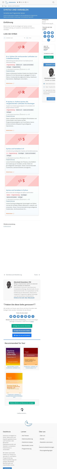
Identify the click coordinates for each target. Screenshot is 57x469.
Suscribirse (48, 57)
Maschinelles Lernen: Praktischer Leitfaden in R (13, 358)
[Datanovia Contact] (24, 2)
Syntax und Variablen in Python (17, 190)
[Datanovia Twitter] (18, 2)
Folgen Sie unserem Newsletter (22, 326)
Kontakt (41, 439)
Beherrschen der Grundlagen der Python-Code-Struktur (19, 192)
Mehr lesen (51, 99)
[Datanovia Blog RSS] (26, 2)
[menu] (3, 2)
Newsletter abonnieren (46, 442)
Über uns (42, 435)
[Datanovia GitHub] (22, 2)
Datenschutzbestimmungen (46, 446)
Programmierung (11, 64)
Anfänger (9, 67)
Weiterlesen (10, 83)
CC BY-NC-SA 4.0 (7, 226)
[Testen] (37, 274)
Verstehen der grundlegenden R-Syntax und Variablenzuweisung (22, 151)
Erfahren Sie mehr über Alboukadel (24, 298)
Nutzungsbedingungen (45, 450)
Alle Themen (25, 435)
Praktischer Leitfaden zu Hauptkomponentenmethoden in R (14, 385)
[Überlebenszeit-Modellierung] (13, 274)
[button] (2, 6)
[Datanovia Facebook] (20, 2)
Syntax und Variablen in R (15, 148)
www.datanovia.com (51, 83)
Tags (5, 6)
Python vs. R (19, 64)
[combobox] (53, 2)
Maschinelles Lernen (27, 445)
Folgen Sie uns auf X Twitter (22, 330)
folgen (32, 321)
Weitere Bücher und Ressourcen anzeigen (22, 403)
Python (8, 195)
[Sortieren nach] (16, 38)
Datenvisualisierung (27, 439)
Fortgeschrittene (16, 67)
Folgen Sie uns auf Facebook (22, 335)
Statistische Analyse (27, 442)
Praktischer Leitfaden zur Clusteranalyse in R (31, 358)
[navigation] (38, 6)
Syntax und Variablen (14, 6)
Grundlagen (21, 153)
